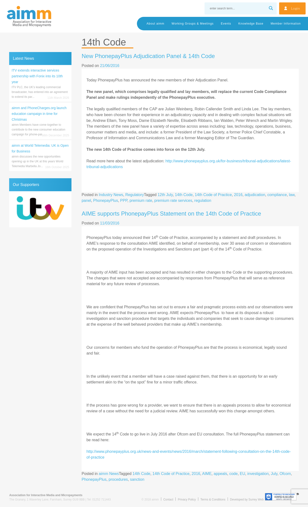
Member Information (286, 23)
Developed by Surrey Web (247, 499)
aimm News (109, 474)
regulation (202, 200)
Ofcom (285, 474)
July (274, 474)
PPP (123, 200)
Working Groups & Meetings (193, 23)
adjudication (255, 195)
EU (242, 474)
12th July (165, 195)
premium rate (140, 200)
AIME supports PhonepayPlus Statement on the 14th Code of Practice (171, 213)
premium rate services (173, 200)
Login (295, 8)
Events (226, 23)
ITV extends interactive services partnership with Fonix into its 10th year (37, 76)
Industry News (111, 195)
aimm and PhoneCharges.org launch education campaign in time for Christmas (39, 113)
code (233, 474)
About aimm (155, 23)
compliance (277, 195)
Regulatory (134, 195)
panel (86, 200)
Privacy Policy (187, 499)
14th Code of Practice (213, 195)
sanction (137, 479)
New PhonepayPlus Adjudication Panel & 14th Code (148, 56)
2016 (238, 195)
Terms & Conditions (212, 499)
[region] (40, 209)
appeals (220, 474)
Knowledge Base (250, 23)
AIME (207, 474)
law (292, 195)
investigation (258, 474)
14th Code (184, 195)
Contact (168, 499)
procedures (118, 479)
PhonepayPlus (105, 200)
